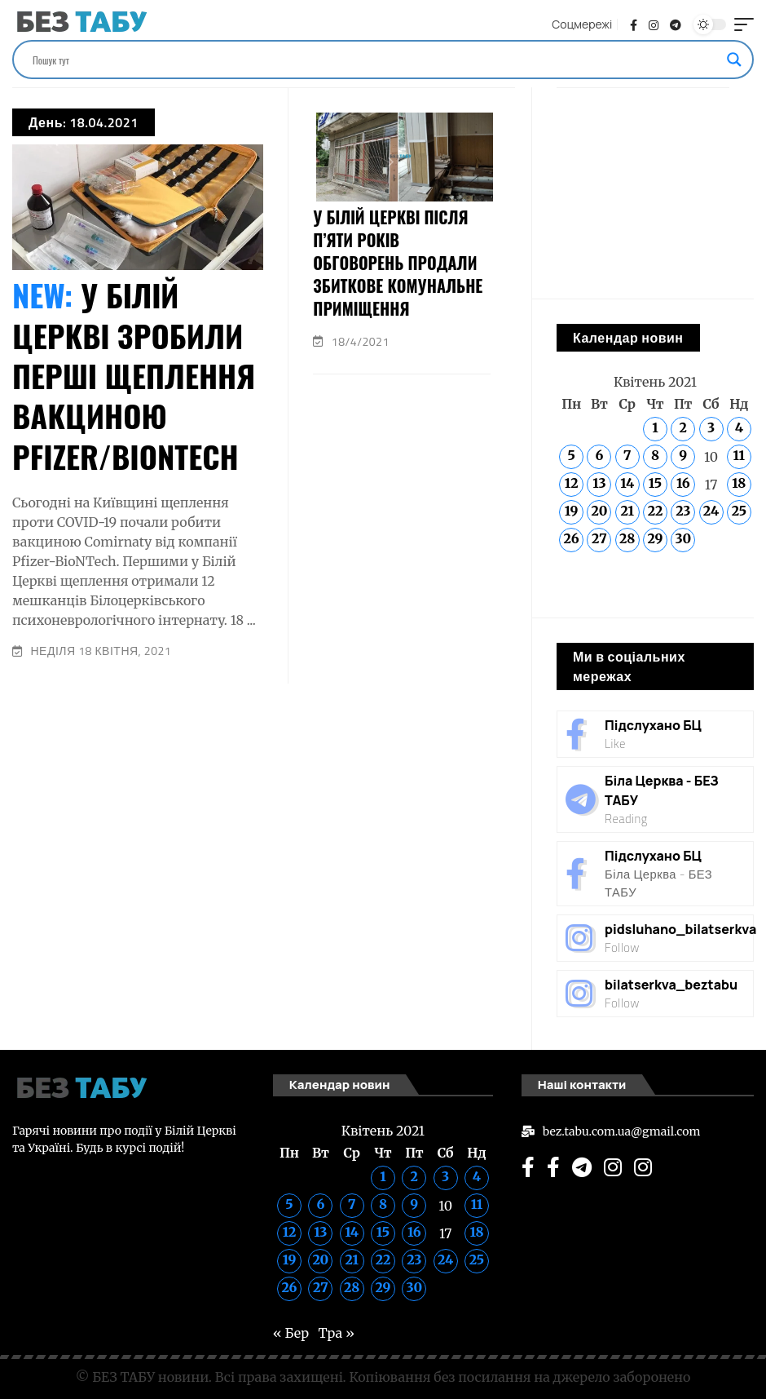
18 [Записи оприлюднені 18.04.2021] (739, 483)
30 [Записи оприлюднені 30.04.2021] (683, 538)
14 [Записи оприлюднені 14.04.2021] (627, 483)
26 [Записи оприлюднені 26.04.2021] (571, 538)
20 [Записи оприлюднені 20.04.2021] (599, 510)
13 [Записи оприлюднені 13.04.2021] (598, 483)
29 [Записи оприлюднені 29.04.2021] (655, 538)
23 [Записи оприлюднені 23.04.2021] (683, 510)
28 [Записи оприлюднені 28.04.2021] (627, 538)
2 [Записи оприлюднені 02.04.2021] (683, 427)
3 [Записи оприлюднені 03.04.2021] (711, 427)
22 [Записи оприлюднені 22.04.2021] (655, 510)
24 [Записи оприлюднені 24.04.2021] (711, 510)
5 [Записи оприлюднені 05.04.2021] (570, 455)
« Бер (574, 584)
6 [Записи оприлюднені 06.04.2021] (599, 455)
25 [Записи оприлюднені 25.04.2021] (739, 510)
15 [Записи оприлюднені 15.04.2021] (655, 483)
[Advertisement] (263, 798)
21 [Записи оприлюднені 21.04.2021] (626, 510)
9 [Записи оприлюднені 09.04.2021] (683, 455)
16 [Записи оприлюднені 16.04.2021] (683, 483)
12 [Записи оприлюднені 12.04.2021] (572, 483)
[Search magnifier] (734, 59)
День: (84, 122)
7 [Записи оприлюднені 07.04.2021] (627, 455)
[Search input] (376, 59)
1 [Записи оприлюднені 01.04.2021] (655, 427)
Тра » (620, 584)
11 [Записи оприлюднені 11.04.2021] (739, 455)
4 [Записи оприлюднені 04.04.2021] (739, 427)
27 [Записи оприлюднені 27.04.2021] (599, 538)
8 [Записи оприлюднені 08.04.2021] (655, 455)
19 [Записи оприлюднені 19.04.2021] (572, 510)
